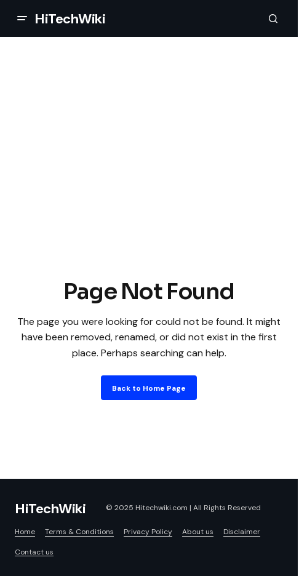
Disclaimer (241, 532)
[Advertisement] (153, 183)
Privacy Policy (148, 532)
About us (197, 532)
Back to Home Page (149, 388)
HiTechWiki (70, 19)
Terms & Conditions (79, 532)
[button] (22, 18)
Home (25, 532)
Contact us (34, 552)
